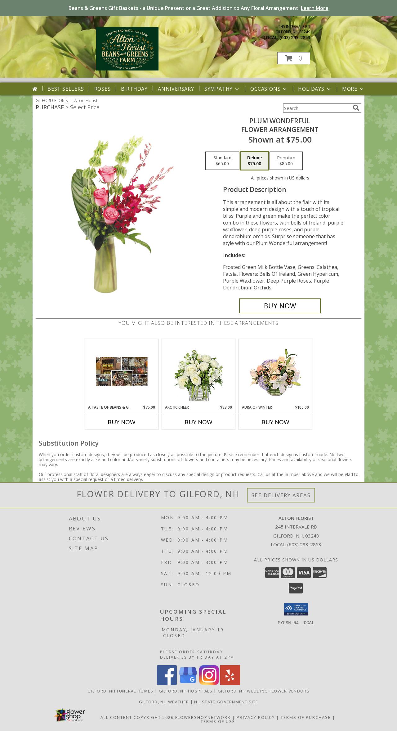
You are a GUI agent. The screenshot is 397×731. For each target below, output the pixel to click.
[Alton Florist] (127, 69)
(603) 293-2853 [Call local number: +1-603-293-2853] (294, 37)
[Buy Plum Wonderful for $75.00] (280, 305)
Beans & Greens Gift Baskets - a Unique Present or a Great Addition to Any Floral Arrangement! (198, 8)
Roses (102, 88)
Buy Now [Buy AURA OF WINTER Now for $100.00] (275, 422)
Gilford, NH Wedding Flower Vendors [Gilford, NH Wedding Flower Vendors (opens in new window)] (264, 691)
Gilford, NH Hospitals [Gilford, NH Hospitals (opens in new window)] (185, 691)
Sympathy (222, 88)
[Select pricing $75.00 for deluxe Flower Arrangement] (254, 161)
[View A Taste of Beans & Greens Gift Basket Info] (122, 371)
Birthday (134, 88)
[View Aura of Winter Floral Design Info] (275, 371)
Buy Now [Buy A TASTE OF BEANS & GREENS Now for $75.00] (122, 422)
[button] (293, 58)
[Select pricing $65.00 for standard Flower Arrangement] (222, 161)
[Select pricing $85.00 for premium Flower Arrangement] (286, 161)
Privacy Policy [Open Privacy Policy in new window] (256, 717)
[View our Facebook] (167, 683)
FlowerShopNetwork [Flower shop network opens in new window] (203, 717)
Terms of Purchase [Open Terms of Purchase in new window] (306, 717)
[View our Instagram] (209, 683)
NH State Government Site (226, 702)
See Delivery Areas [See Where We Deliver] (281, 495)
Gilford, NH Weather (164, 702)
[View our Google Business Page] (188, 683)
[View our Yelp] (230, 683)
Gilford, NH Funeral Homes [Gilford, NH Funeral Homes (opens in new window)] (120, 691)
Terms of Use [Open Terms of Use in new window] (218, 721)
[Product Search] (316, 108)
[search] (356, 107)
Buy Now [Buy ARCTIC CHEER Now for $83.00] (198, 422)
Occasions (269, 88)
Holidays (315, 88)
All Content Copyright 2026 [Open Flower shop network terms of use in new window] (137, 717)
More (353, 88)
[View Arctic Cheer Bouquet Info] (199, 371)
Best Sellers (65, 88)
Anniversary (176, 88)
